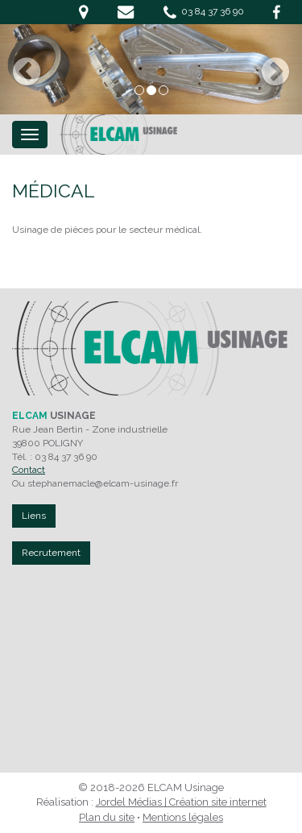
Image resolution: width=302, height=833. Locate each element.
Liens (34, 515)
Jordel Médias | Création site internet (181, 802)
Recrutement (51, 552)
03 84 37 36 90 (203, 12)
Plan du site (106, 817)
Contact (28, 469)
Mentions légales (183, 817)
